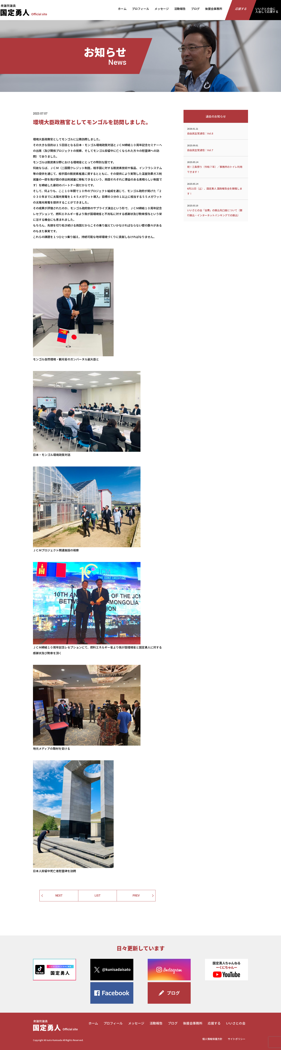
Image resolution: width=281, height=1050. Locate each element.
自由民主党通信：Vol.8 (215, 131)
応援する (241, 8)
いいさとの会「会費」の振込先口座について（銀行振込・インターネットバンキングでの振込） (215, 210)
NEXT (59, 895)
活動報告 (180, 8)
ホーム (122, 8)
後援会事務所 (213, 8)
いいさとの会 (235, 1023)
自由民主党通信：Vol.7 (215, 147)
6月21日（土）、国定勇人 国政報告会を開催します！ (215, 188)
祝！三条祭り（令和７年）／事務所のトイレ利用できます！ (215, 167)
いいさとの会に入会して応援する (266, 10)
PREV (136, 895)
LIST (98, 895)
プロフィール (140, 8)
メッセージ (161, 8)
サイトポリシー (236, 1039)
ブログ (195, 8)
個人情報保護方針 (212, 1039)
